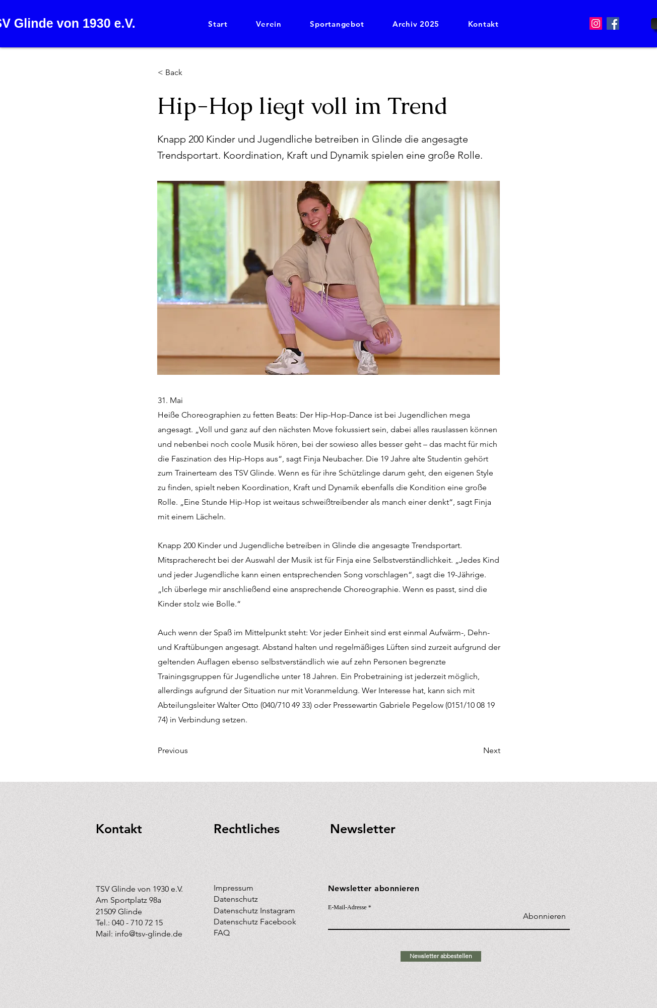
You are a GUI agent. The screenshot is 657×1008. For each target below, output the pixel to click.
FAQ (222, 932)
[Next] (475, 751)
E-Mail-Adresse (347, 907)
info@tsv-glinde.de (148, 933)
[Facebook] (613, 23)
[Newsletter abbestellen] (441, 956)
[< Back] (191, 72)
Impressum (233, 888)
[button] (269, 24)
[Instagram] (595, 23)
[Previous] (191, 751)
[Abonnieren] (540, 916)
